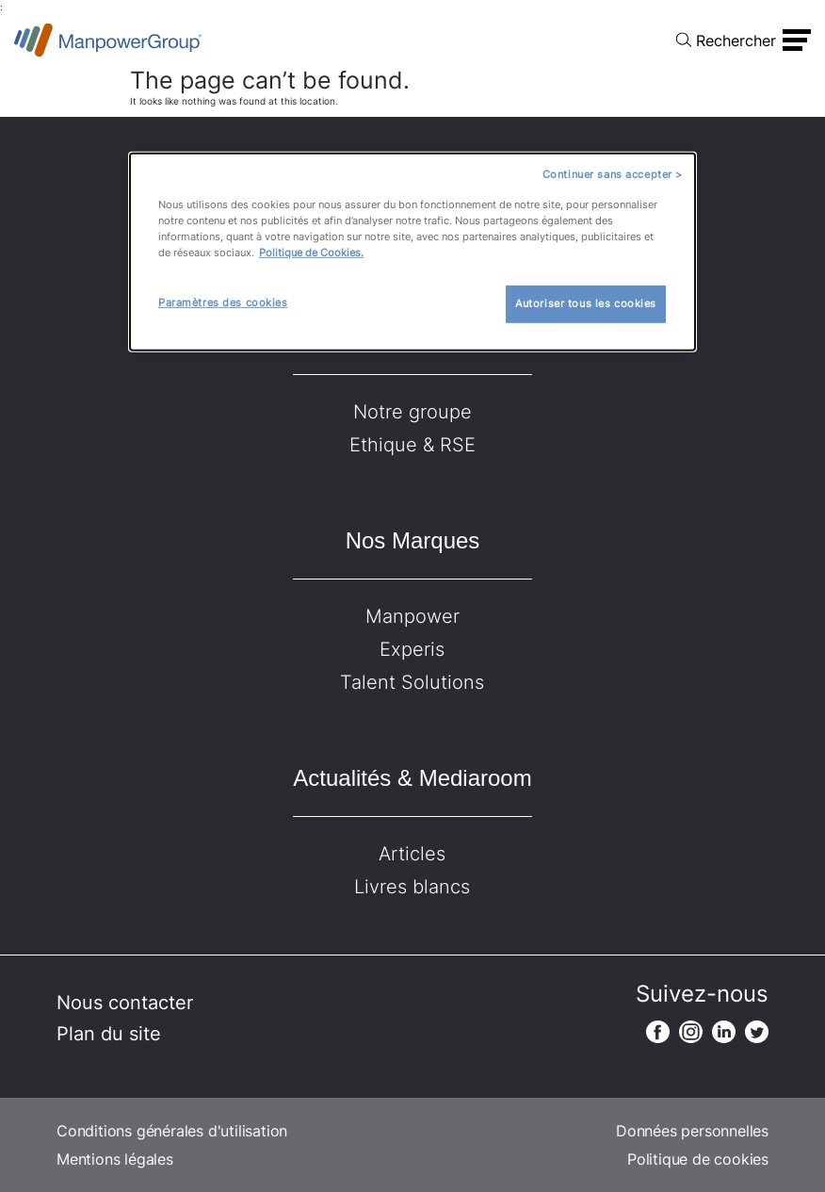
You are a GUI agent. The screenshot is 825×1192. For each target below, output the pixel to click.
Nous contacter (125, 1002)
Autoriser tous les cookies (585, 303)
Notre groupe (412, 411)
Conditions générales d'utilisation (172, 1130)
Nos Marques (413, 540)
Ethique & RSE (412, 444)
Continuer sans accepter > (612, 174)
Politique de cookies (697, 1159)
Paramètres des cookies (223, 302)
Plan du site (109, 1033)
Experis (412, 649)
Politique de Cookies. (311, 252)
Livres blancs (412, 886)
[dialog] (412, 252)
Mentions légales (115, 1159)
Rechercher (736, 40)
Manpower (412, 616)
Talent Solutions (412, 682)
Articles (412, 853)
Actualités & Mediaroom (412, 778)
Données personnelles (692, 1130)
